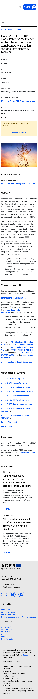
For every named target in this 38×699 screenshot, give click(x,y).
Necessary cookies (12, 661)
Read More (6, 509)
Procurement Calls (8, 612)
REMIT (3, 637)
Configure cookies (19, 132)
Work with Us (6, 629)
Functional (9, 686)
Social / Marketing (12, 679)
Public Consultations (9, 615)
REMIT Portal (6, 610)
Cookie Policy (28, 655)
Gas (2, 634)
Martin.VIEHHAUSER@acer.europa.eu (18, 101)
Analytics (8, 671)
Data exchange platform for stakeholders (18, 617)
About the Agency (9, 627)
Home (3, 29)
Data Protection (7, 639)
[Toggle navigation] (3, 21)
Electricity (5, 632)
